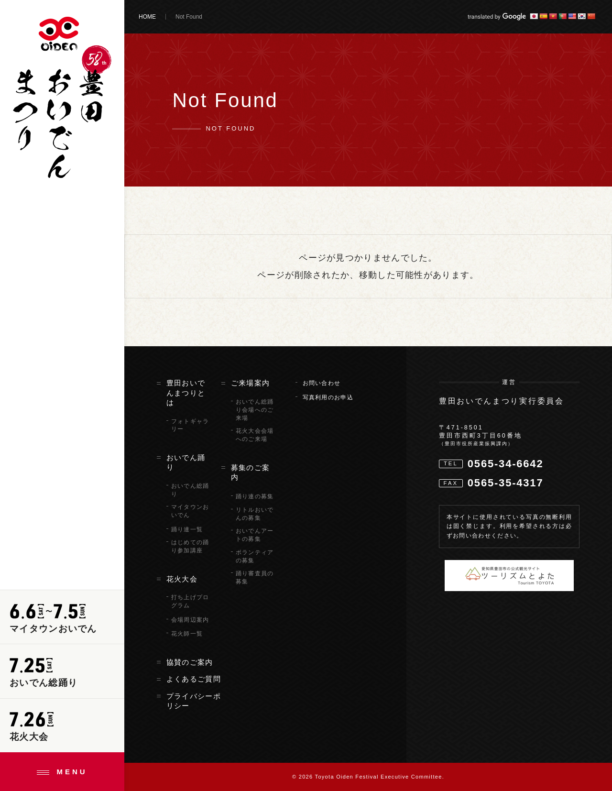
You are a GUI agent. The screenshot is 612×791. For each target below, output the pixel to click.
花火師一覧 (187, 633)
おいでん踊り (186, 462)
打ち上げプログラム (190, 601)
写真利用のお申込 (328, 397)
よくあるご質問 (193, 679)
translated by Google (497, 17)
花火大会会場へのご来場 (255, 435)
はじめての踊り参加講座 (190, 546)
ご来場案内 (250, 383)
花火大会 (181, 579)
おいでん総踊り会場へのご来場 (255, 409)
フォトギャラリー (190, 425)
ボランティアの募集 (255, 556)
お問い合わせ (322, 383)
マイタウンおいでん (190, 511)
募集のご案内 (250, 472)
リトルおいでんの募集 (255, 513)
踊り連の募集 (255, 496)
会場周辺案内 (190, 619)
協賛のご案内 (189, 662)
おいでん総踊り (190, 490)
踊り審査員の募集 (255, 577)
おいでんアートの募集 (255, 534)
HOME (147, 17)
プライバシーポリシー (193, 701)
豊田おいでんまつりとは (186, 392)
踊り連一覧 (187, 529)
